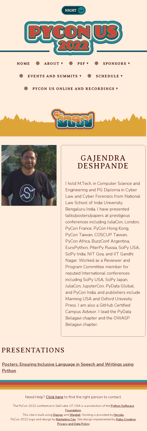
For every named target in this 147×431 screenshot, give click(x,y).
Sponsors (114, 64)
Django (58, 415)
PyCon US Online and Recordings (73, 89)
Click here (54, 397)
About (51, 64)
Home (23, 64)
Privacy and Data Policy (73, 424)
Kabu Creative (126, 419)
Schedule (107, 76)
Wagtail (75, 415)
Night (70, 10)
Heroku (119, 415)
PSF (81, 64)
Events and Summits (53, 76)
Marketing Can (66, 419)
